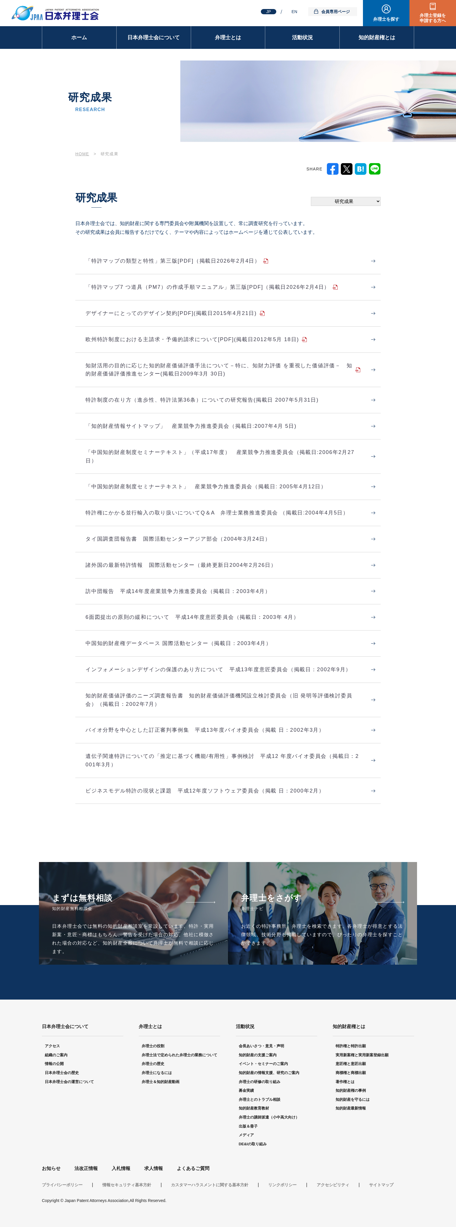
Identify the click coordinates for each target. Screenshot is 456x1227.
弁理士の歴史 (153, 1064)
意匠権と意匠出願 (351, 1064)
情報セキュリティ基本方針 (126, 1185)
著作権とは (345, 1082)
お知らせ (51, 1168)
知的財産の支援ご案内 (258, 1055)
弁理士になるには (157, 1073)
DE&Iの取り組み (253, 1144)
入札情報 (121, 1168)
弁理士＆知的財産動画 (160, 1082)
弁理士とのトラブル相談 (259, 1099)
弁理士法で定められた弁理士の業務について (179, 1055)
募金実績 (246, 1090)
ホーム (79, 37)
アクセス (52, 1046)
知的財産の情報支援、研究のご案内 (269, 1073)
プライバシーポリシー (62, 1185)
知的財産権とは (377, 37)
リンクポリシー (282, 1185)
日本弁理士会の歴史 (62, 1073)
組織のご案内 (56, 1055)
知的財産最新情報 (351, 1108)
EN (294, 11)
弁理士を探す (386, 19)
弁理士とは (228, 37)
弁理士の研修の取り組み (259, 1082)
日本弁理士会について (153, 37)
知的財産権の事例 (351, 1090)
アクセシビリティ (333, 1185)
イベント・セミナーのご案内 (263, 1064)
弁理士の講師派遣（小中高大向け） (269, 1117)
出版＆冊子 (248, 1126)
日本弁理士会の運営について (69, 1082)
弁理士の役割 (153, 1046)
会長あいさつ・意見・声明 (261, 1046)
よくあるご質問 (193, 1168)
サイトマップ (381, 1185)
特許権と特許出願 (351, 1046)
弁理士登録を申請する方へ (433, 18)
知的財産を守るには (353, 1099)
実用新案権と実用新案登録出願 (362, 1055)
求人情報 (153, 1168)
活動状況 (302, 37)
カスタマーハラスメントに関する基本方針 (209, 1185)
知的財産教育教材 (254, 1108)
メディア (246, 1135)
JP (268, 11)
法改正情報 (86, 1168)
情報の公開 (54, 1064)
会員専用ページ (335, 11)
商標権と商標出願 (351, 1073)
